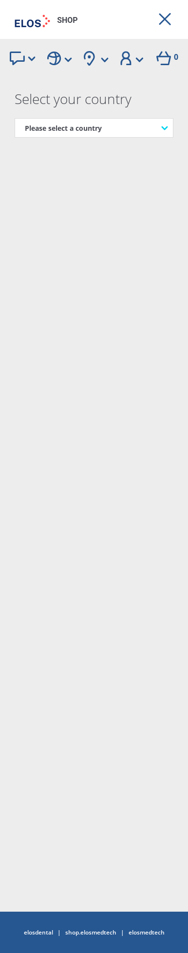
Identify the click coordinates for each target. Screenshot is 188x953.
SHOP (67, 20)
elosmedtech (147, 932)
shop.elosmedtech (90, 932)
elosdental (38, 932)
